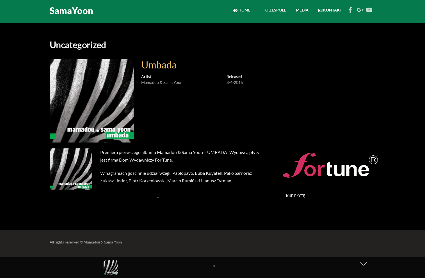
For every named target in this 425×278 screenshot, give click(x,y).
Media (302, 10)
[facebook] (350, 8)
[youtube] (369, 8)
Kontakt (330, 10)
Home (241, 10)
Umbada (159, 64)
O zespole (273, 10)
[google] (360, 8)
